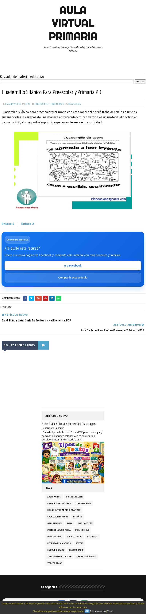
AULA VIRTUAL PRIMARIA (73, 23)
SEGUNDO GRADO (55, 549)
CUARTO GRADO (83, 503)
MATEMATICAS (85, 523)
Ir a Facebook (72, 265)
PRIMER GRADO (57, 103)
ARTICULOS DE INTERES (59, 503)
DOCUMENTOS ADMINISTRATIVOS (64, 509)
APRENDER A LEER (74, 496)
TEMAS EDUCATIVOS (86, 556)
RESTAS (79, 543)
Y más (110, 611)
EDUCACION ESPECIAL (57, 516)
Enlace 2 (27, 223)
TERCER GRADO (54, 563)
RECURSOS (92, 536)
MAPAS (70, 523)
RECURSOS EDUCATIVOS (59, 543)
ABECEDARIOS (54, 496)
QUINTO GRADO (74, 536)
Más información (98, 611)
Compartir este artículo (72, 277)
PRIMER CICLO (41, 103)
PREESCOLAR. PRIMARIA (59, 529)
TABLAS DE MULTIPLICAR (59, 556)
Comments (74, 103)
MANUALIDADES (54, 523)
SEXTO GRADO (76, 549)
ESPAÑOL (77, 516)
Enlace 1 (8, 223)
